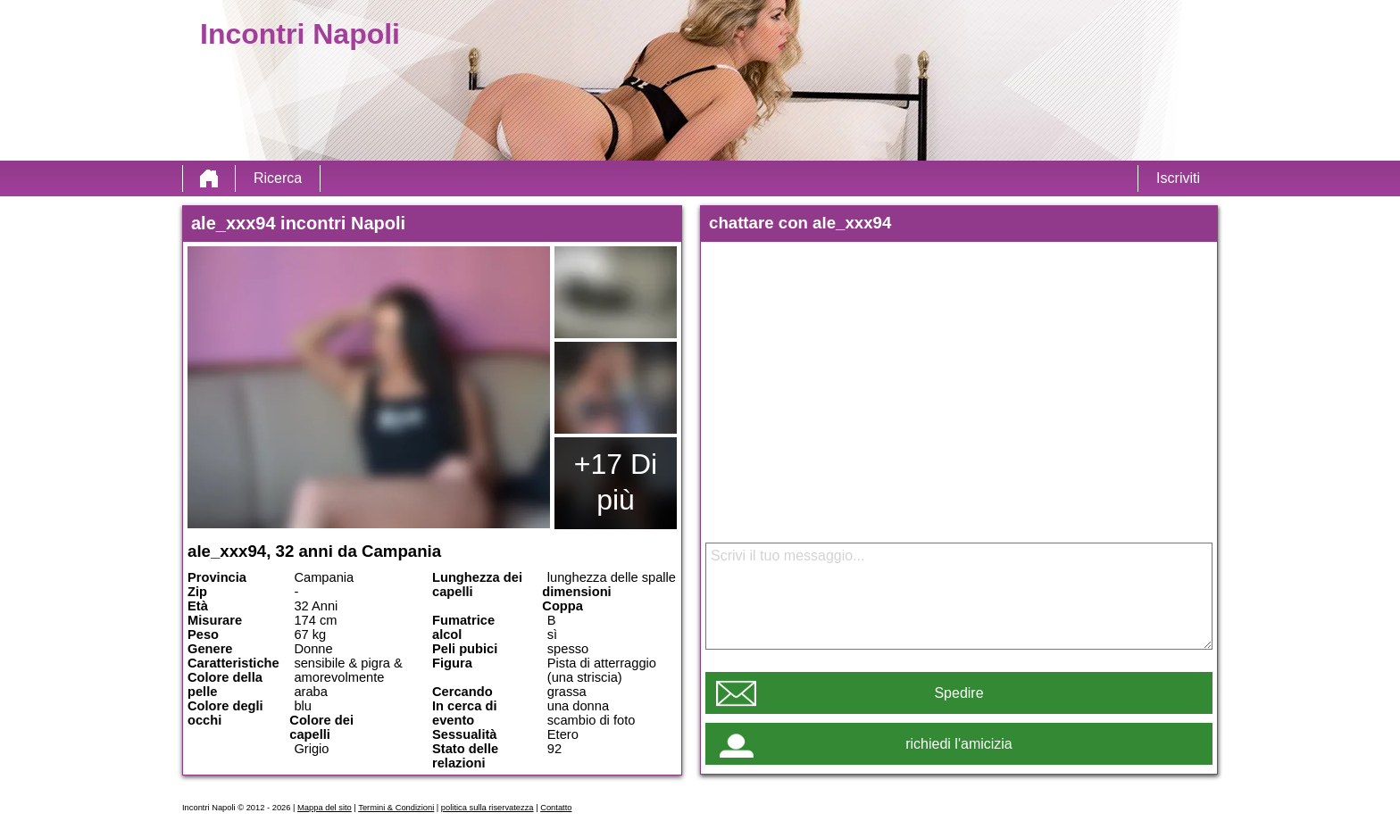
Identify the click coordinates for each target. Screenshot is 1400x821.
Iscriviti (1178, 178)
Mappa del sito (324, 807)
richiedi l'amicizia (958, 743)
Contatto (555, 807)
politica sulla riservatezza (487, 807)
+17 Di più (615, 482)
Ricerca (278, 178)
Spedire (958, 693)
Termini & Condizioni (396, 807)
